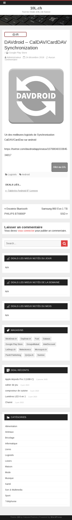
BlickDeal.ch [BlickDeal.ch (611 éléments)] (11, 339)
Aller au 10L (59, 167)
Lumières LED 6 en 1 (15, 396)
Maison (8, 466)
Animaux (9, 432)
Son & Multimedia (13, 489)
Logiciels (12, 174)
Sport (7, 495)
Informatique (11, 443)
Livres (8, 449)
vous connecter (26, 230)
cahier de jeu (11, 385)
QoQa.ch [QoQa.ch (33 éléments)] (29, 355)
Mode (8, 472)
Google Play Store (18, 52)
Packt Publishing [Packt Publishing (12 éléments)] (13, 355)
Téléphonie (10, 501)
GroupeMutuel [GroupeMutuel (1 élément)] (33, 344)
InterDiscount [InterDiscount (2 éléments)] (49, 344)
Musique (9, 478)
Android (26, 174)
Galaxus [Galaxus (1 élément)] (46, 339)
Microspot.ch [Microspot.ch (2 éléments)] (41, 349)
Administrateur (14, 57)
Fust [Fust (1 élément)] (37, 339)
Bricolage (9, 437)
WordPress (56, 517)
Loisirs (8, 461)
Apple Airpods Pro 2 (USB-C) (19, 379)
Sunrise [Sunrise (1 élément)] (40, 355)
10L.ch (36, 8)
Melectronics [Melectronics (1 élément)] (25, 349)
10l (18, 517)
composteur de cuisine (16, 390)
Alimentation (11, 426)
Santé (8, 484)
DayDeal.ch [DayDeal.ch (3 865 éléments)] (26, 339)
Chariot (8, 402)
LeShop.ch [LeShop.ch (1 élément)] (10, 349)
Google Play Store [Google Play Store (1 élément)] (14, 344)
